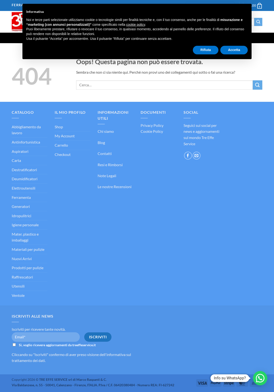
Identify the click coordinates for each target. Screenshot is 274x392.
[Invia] (258, 22)
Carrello (61, 145)
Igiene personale (25, 224)
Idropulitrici (21, 215)
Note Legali (107, 175)
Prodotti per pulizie (27, 267)
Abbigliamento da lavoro (26, 129)
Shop (59, 126)
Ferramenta (21, 197)
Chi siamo (106, 131)
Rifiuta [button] (205, 50)
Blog (101, 142)
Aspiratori (20, 151)
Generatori (21, 206)
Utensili (18, 286)
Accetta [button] (234, 50)
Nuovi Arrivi (22, 258)
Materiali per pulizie (28, 249)
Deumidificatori (24, 178)
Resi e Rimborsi (110, 164)
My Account (65, 136)
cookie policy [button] (135, 24)
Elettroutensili (23, 188)
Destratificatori (24, 169)
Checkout (63, 154)
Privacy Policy (152, 125)
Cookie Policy (152, 131)
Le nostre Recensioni (115, 186)
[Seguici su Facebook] (188, 156)
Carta (16, 160)
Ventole (18, 295)
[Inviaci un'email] (196, 156)
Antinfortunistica (26, 142)
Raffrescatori (22, 277)
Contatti (105, 153)
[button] (260, 378)
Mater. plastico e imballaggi (25, 237)
